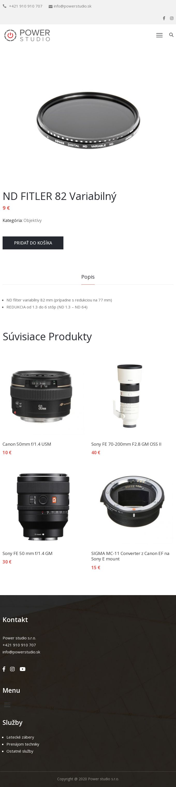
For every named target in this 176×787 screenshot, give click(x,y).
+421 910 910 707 (25, 6)
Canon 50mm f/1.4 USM (27, 444)
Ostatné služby (19, 751)
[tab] (88, 277)
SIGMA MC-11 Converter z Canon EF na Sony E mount (130, 556)
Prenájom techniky (22, 744)
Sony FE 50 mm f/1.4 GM (28, 553)
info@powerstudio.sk (72, 6)
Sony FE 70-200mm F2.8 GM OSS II (126, 444)
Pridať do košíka (33, 243)
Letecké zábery (20, 737)
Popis (88, 276)
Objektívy (33, 220)
